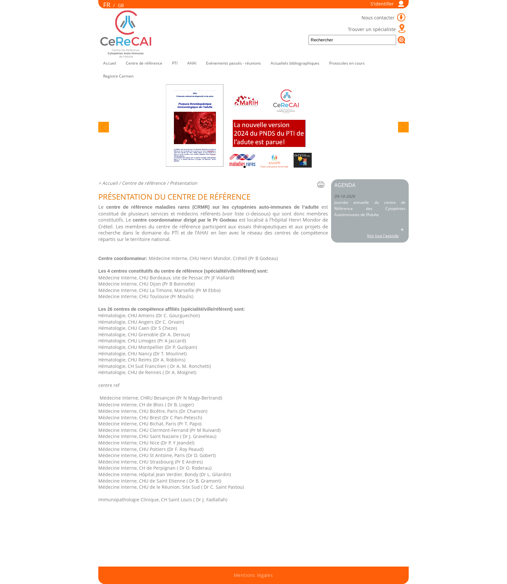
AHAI (191, 63)
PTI (175, 63)
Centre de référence (144, 63)
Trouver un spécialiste (372, 29)
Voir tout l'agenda (383, 235)
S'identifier (382, 4)
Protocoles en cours (347, 63)
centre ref (109, 385)
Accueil (109, 63)
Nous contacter (378, 18)
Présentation (183, 183)
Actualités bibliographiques (295, 63)
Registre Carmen (118, 76)
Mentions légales (253, 575)
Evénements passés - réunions (233, 63)
